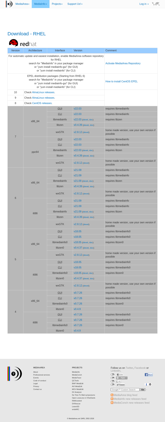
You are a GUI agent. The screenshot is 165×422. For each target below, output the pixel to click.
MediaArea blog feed (125, 395)
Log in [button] (144, 4)
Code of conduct (39, 381)
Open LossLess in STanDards (83, 398)
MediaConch (77, 375)
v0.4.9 (77, 309)
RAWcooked (77, 401)
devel (85, 119)
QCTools (75, 381)
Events (36, 378)
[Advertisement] (83, 20)
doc (91, 119)
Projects (57, 4)
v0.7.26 (78, 292)
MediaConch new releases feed (132, 402)
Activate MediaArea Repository (123, 63)
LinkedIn (115, 370)
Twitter (129, 368)
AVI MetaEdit (77, 386)
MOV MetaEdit (77, 389)
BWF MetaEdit (77, 383)
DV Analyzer (77, 392)
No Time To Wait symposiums (83, 395)
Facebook (140, 368)
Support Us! (74, 4)
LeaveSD (75, 406)
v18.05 (77, 231)
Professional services (41, 375)
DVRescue (76, 404)
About (35, 372)
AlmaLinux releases (43, 92)
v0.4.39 (78, 125)
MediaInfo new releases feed (130, 399)
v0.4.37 (78, 247)
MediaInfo (40, 4)
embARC (75, 409)
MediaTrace (76, 378)
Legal (35, 383)
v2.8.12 (78, 132)
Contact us (37, 389)
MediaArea (22, 4)
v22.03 (77, 108)
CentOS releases (42, 103)
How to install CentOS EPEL (121, 81)
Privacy (36, 386)
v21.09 (77, 170)
